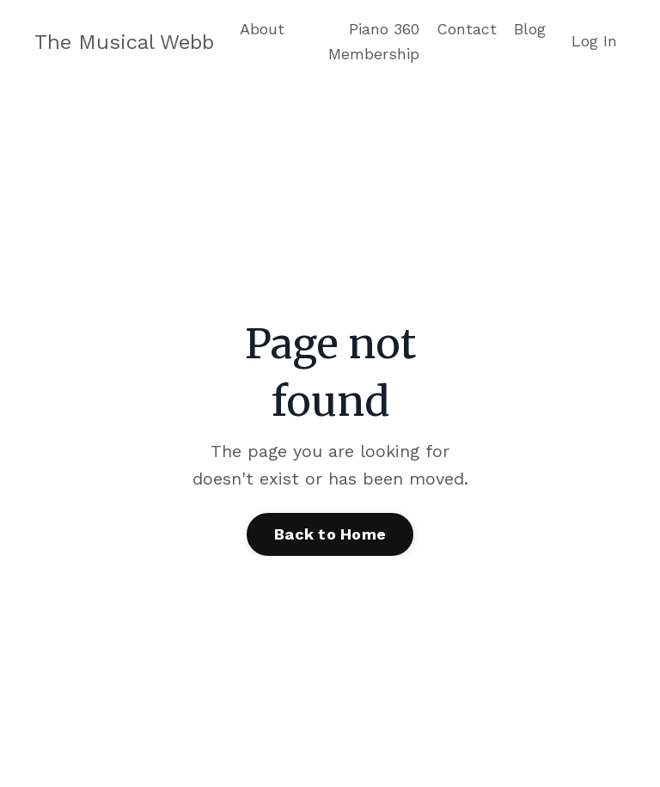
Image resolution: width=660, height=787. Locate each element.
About (262, 29)
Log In (594, 41)
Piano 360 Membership (373, 41)
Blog (530, 29)
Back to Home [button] (330, 534)
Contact (467, 29)
